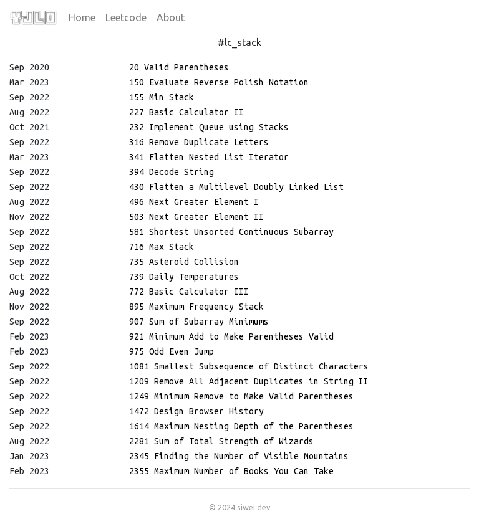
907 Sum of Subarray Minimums (199, 321)
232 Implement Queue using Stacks (209, 127)
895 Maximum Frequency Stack (196, 307)
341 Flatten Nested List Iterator (209, 157)
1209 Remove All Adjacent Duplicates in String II (249, 381)
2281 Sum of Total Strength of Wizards (221, 441)
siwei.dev (253, 507)
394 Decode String (171, 172)
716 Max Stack (161, 247)
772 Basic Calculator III (189, 292)
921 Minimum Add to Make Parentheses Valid (231, 336)
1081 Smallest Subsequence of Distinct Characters (249, 366)
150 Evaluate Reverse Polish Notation (219, 82)
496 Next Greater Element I (194, 202)
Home (82, 17)
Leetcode (126, 17)
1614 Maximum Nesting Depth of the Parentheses (241, 426)
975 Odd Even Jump (171, 351)
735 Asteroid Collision (184, 262)
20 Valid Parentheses (179, 67)
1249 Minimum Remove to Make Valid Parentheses (241, 396)
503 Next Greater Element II (196, 217)
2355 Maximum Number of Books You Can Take (231, 471)
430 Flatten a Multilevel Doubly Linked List (236, 187)
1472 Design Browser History (196, 411)
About (171, 17)
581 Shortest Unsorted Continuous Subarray (231, 232)
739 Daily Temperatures (184, 277)
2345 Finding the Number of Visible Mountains (239, 456)
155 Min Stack (161, 97)
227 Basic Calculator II (186, 112)
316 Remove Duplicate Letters (199, 142)
